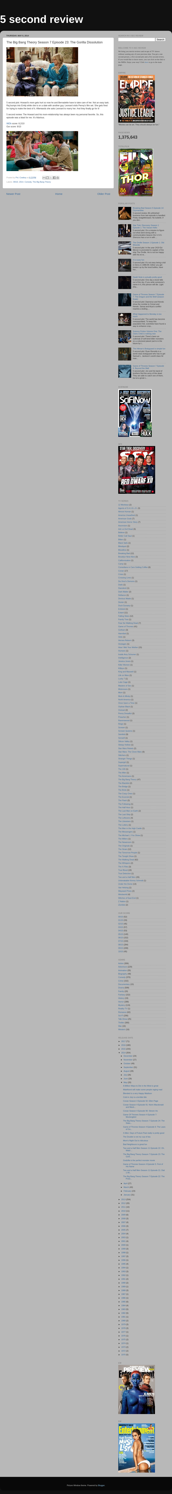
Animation (122, 970)
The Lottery (123, 825)
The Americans (124, 776)
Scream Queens (125, 731)
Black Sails (123, 543)
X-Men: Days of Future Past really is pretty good (143, 1133)
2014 (21, 182)
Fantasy (121, 995)
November (128, 1060)
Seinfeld (121, 734)
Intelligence (123, 658)
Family (121, 991)
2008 (123, 1218)
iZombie (121, 905)
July (126, 1075)
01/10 (120, 920)
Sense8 (121, 738)
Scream (121, 727)
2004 (123, 1234)
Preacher (122, 717)
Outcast (121, 710)
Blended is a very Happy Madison (137, 1093)
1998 (123, 1252)
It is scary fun (138, 260)
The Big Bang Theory (42, 182)
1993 (123, 1271)
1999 (123, 1249)
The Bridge (123, 786)
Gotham (121, 630)
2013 (123, 1199)
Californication (124, 560)
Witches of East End (127, 898)
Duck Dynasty (124, 605)
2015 (123, 1049)
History (121, 998)
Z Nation (122, 901)
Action (121, 963)
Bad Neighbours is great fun (135, 1144)
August (127, 1071)
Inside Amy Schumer (127, 654)
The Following (124, 804)
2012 (123, 1203)
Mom (120, 692)
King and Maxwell (125, 672)
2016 (123, 1045)
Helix (120, 637)
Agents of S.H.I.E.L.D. (127, 508)
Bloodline (122, 550)
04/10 (120, 930)
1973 (123, 1347)
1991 (123, 1279)
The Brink (122, 790)
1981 (123, 1317)
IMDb (8, 123)
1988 (123, 1290)
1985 (123, 1302)
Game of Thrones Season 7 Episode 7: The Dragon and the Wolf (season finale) (148, 296)
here (147, 62)
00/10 (120, 917)
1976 (123, 1336)
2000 (123, 1245)
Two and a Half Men (126, 877)
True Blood (123, 870)
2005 (123, 1230)
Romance (122, 1012)
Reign (120, 724)
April (126, 1183)
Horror (121, 1002)
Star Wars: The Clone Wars (130, 752)
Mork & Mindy (124, 696)
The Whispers (124, 863)
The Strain (122, 849)
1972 (123, 1351)
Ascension (122, 526)
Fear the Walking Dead (128, 623)
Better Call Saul (125, 536)
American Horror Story (127, 522)
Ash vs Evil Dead (125, 529)
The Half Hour (124, 807)
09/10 (15, 182)
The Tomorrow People (127, 853)
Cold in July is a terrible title (135, 1097)
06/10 (120, 938)
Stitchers (122, 755)
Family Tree (123, 619)
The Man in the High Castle (130, 828)
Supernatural (123, 766)
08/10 (120, 945)
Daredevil (122, 588)
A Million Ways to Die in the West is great (140, 1086)
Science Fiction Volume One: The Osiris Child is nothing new (147, 332)
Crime (120, 981)
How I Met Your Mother (128, 647)
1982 (123, 1313)
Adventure (122, 967)
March (127, 1187)
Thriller (121, 1023)
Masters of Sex (124, 686)
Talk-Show (122, 1019)
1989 (123, 1286)
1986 (123, 1298)
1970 (123, 1355)
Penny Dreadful (125, 713)
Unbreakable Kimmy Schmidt (130, 880)
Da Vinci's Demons (126, 581)
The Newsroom (124, 842)
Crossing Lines (124, 578)
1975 (123, 1339)
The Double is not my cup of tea (136, 1137)
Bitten (120, 539)
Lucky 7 (121, 679)
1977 (123, 1332)
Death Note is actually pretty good (147, 277)
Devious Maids (124, 598)
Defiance (122, 595)
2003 (123, 1237)
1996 (123, 1260)
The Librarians (124, 821)
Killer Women (124, 665)
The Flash (122, 800)
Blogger (101, 1485)
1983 (123, 1309)
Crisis (120, 574)
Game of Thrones (125, 626)
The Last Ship (124, 814)
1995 (123, 1264)
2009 (123, 1215)
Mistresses (123, 689)
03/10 (120, 927)
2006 (123, 1226)
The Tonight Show (126, 856)
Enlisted (121, 609)
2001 (123, 1241)
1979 (123, 1324)
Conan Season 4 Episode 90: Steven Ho (140, 1111)
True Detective (124, 873)
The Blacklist (123, 783)
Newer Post (13, 193)
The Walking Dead (126, 860)
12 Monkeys (123, 505)
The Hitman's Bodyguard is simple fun (149, 349)
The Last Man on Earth (128, 811)
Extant (121, 613)
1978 (123, 1328)
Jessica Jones (124, 661)
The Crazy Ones (125, 793)
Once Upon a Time (126, 703)
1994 (123, 1268)
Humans (121, 651)
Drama (121, 988)
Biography (122, 974)
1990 (123, 1283)
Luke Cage (123, 682)
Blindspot (122, 546)
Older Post (103, 193)
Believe (121, 532)
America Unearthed (126, 515)
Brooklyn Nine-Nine (126, 557)
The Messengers (125, 832)
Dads (120, 585)
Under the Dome (125, 884)
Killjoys (121, 668)
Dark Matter (123, 592)
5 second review (41, 19)
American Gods (125, 519)
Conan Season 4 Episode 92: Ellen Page (140, 1101)
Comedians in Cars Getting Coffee (133, 567)
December (128, 1056)
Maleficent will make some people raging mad (142, 1089)
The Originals (124, 846)
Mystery (121, 1005)
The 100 (121, 769)
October (127, 1063)
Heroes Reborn (124, 640)
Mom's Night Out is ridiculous (135, 1140)
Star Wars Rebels (125, 748)
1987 (123, 1294)
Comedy (28, 182)
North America (124, 699)
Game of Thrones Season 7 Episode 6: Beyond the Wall (148, 367)
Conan (121, 571)
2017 (123, 1041)
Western (121, 1029)
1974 (123, 1343)
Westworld (122, 894)
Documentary (124, 984)
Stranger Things (125, 759)
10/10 (120, 951)
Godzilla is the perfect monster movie (139, 1160)
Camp (120, 564)
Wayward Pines (125, 891)
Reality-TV (122, 1008)
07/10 (120, 941)
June (126, 1079)
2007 (123, 1222)
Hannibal (122, 633)
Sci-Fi (120, 1015)
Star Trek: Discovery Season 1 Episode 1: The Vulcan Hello (146, 226)
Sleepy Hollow (124, 745)
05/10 (120, 934)
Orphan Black (124, 706)
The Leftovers (124, 818)
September (129, 1067)
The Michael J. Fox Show (129, 835)
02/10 (120, 924)
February (128, 1191)
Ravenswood (123, 720)
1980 (123, 1321)
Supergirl (122, 762)
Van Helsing (123, 887)
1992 (123, 1275)
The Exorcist (123, 797)
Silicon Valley (124, 741)
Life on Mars (123, 675)
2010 (123, 1211)
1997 (123, 1256)
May (126, 1082)
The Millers (123, 839)
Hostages (122, 644)
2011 (123, 1207)
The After (122, 773)
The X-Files (123, 867)
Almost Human (124, 511)
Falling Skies (123, 616)
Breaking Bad (124, 553)
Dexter (121, 602)
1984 (123, 1305)
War (120, 1026)
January (127, 1195)
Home (58, 193)
